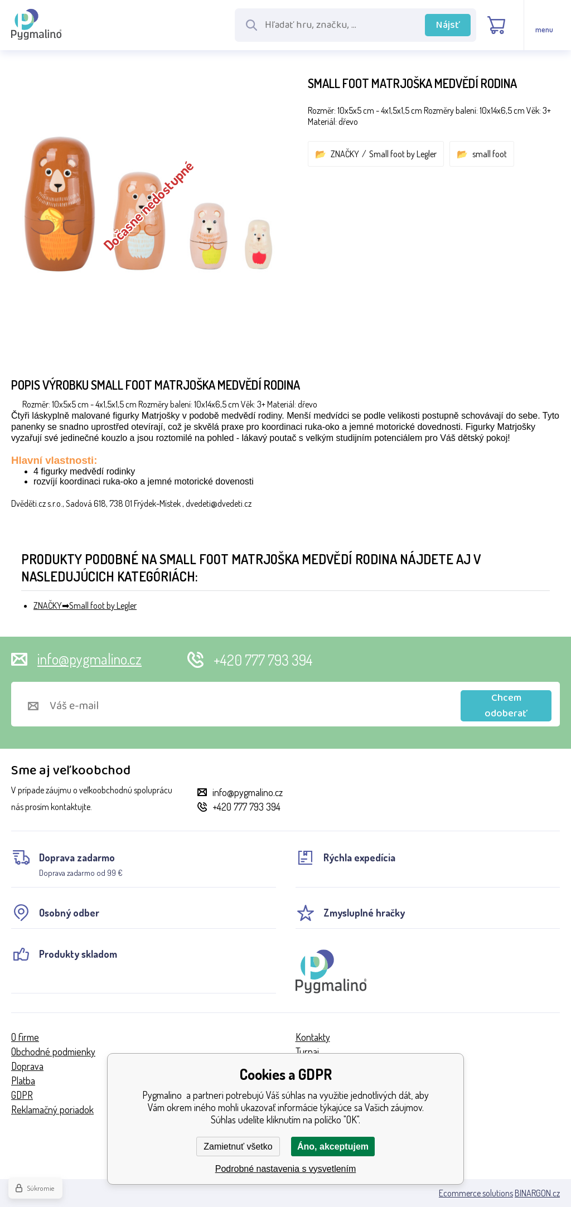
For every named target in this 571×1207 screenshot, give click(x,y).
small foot (489, 153)
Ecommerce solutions (476, 1193)
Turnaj (307, 1051)
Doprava (27, 1066)
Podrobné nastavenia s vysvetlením (285, 1169)
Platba (23, 1080)
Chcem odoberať (506, 705)
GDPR (22, 1095)
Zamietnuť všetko (238, 1146)
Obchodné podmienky (53, 1051)
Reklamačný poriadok (52, 1109)
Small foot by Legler (403, 153)
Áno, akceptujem (333, 1146)
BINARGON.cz (537, 1193)
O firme (25, 1037)
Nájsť (448, 25)
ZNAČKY (345, 153)
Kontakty (313, 1037)
